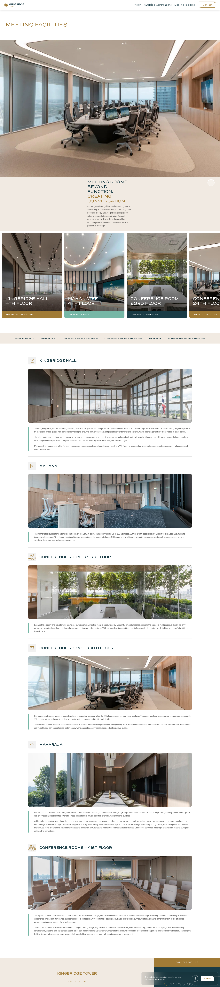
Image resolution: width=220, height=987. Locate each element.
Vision (137, 5)
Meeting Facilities (184, 5)
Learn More (160, 980)
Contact (207, 5)
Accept (207, 978)
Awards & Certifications (158, 5)
